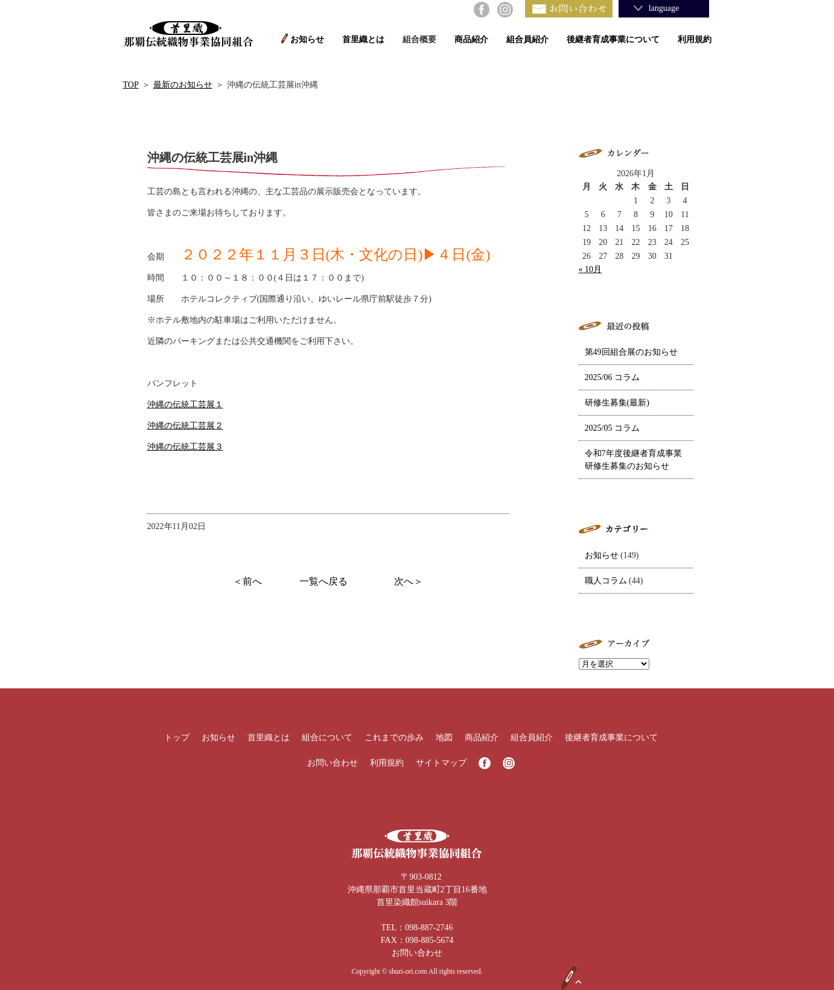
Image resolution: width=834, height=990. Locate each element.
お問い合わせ (332, 762)
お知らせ (307, 39)
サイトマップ (441, 762)
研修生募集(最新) (617, 402)
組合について (327, 737)
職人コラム (606, 580)
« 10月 (590, 269)
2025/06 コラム (612, 377)
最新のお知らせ (182, 84)
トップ (176, 737)
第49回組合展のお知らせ (631, 352)
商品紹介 (471, 39)
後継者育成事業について (613, 39)
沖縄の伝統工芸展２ (185, 425)
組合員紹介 (527, 39)
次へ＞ (408, 581)
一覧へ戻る (323, 581)
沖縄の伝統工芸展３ (185, 446)
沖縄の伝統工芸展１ (185, 404)
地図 (444, 737)
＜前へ (247, 581)
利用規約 (694, 39)
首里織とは (363, 39)
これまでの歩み (394, 737)
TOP (131, 84)
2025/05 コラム (612, 428)
